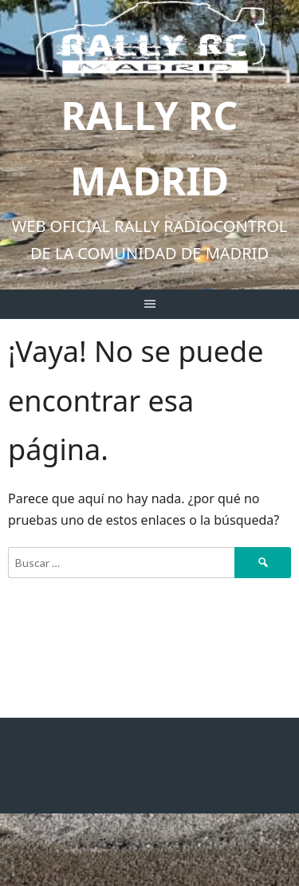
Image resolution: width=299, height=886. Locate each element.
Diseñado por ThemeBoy (63, 838)
